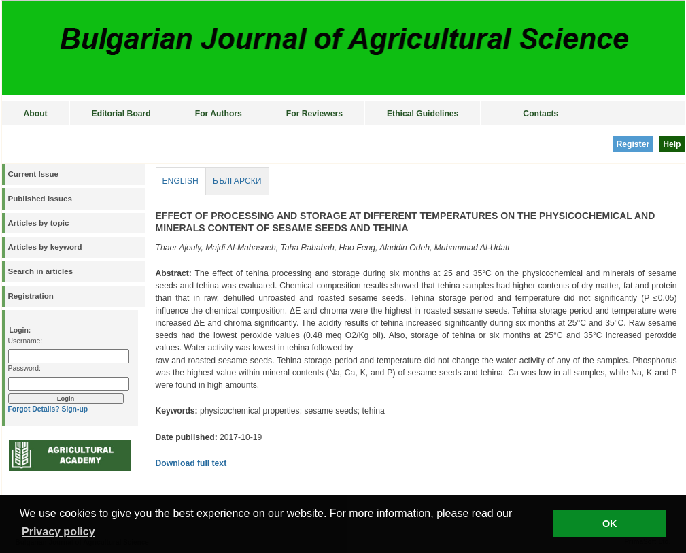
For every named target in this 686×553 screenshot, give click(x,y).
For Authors (218, 113)
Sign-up (74, 409)
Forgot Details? (34, 409)
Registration (31, 296)
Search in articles (40, 271)
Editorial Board (121, 113)
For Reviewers (314, 113)
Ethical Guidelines (422, 113)
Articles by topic (38, 223)
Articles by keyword (45, 247)
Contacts (540, 113)
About (36, 113)
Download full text (191, 463)
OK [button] (609, 523)
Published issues (40, 199)
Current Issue (33, 174)
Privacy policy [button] (58, 531)
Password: (24, 368)
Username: (25, 341)
